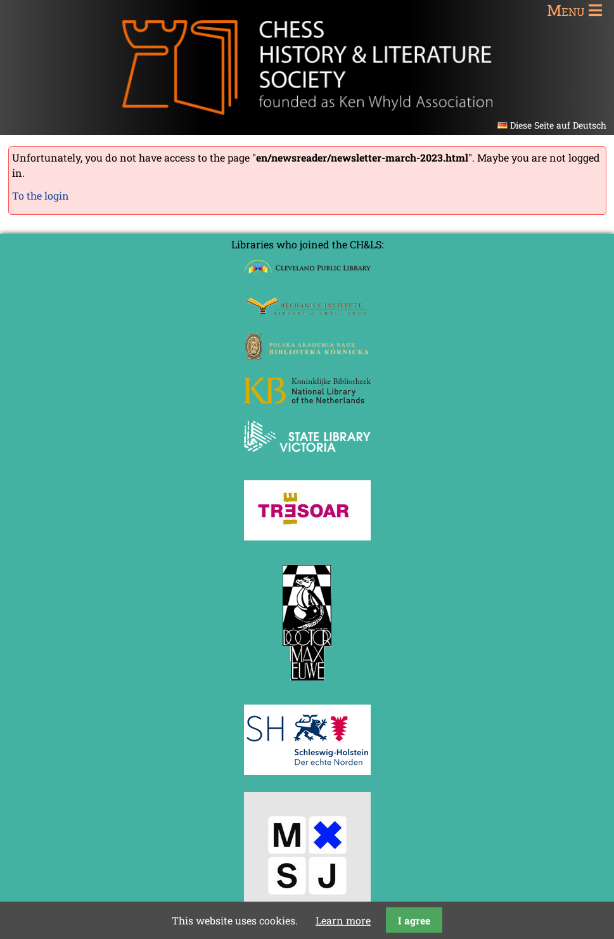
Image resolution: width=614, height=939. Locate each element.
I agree (414, 920)
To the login (40, 195)
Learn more (343, 920)
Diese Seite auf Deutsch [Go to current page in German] (558, 125)
